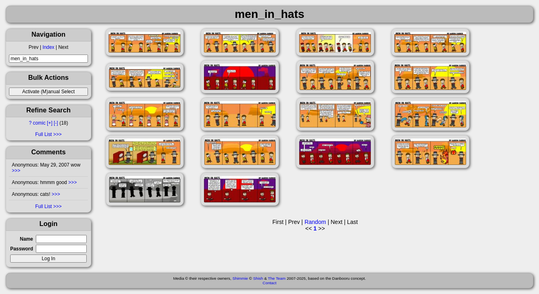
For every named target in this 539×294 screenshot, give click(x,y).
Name (26, 239)
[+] (50, 123)
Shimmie (240, 278)
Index (48, 47)
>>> (16, 170)
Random (315, 222)
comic (39, 123)
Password (21, 249)
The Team (276, 278)
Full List (43, 134)
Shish (258, 278)
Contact (269, 283)
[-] (56, 123)
